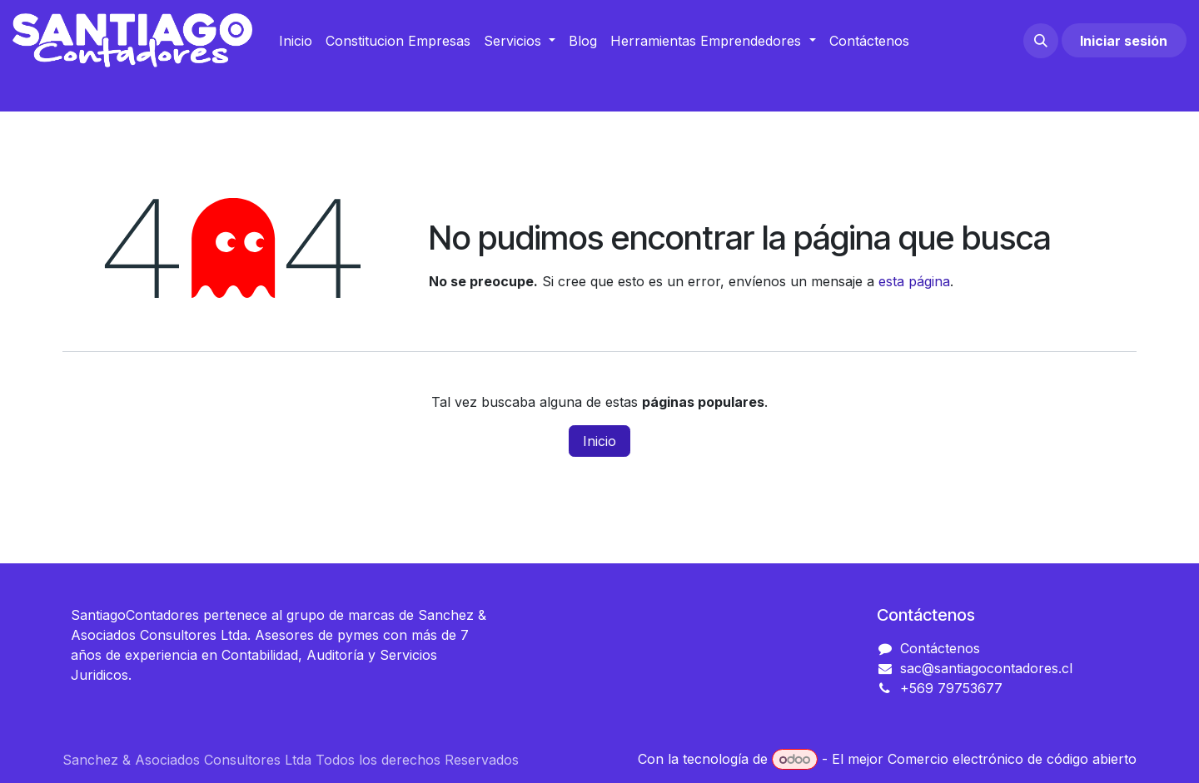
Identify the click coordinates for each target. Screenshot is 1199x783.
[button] (1040, 40)
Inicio (599, 441)
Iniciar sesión (1123, 40)
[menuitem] (295, 40)
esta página (914, 281)
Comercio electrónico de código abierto (1012, 759)
